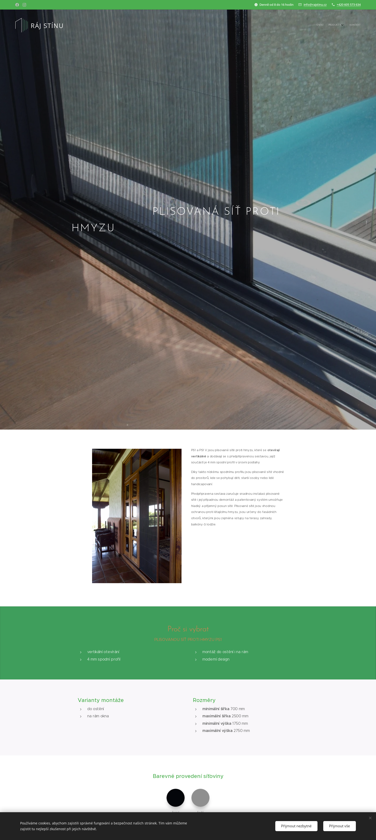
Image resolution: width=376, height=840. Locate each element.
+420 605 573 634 (349, 4)
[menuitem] (348, 25)
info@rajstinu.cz (315, 4)
